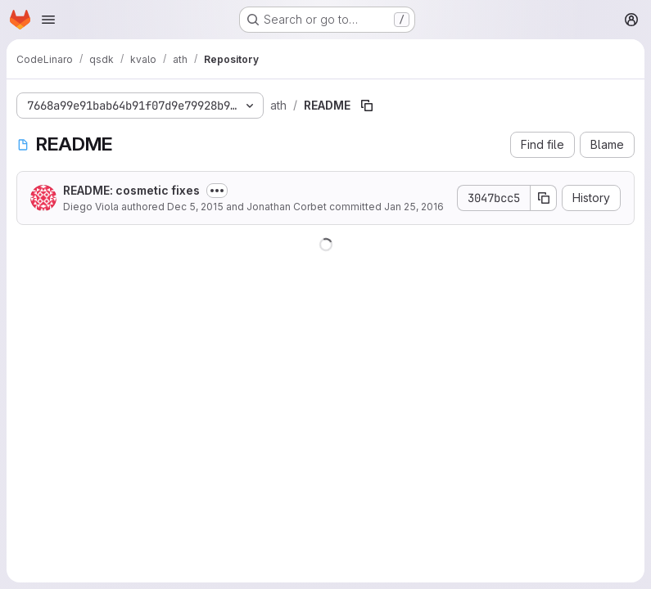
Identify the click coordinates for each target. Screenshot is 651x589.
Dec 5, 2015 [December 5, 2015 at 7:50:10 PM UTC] (195, 206)
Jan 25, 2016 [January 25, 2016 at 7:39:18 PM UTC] (414, 206)
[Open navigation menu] (48, 20)
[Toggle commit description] (217, 190)
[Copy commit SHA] (544, 198)
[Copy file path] (367, 105)
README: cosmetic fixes (131, 190)
